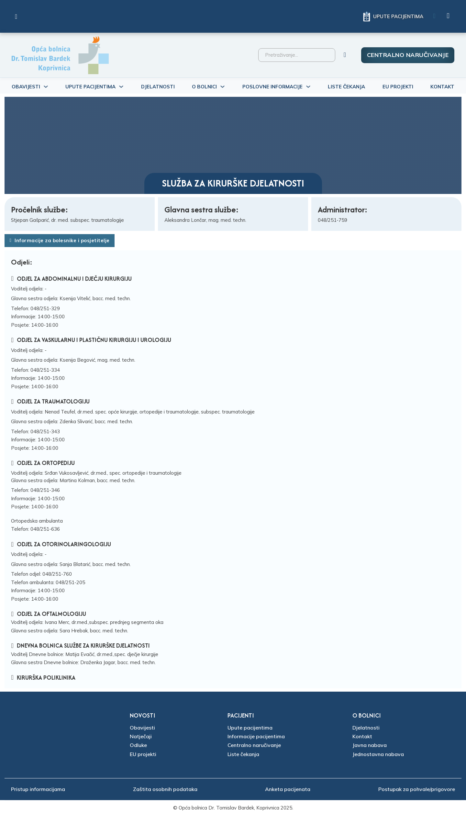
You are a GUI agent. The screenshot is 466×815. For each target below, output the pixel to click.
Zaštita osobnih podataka (165, 789)
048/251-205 (70, 582)
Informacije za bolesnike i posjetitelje (59, 240)
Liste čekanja (346, 87)
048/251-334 (45, 370)
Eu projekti (398, 87)
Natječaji (141, 736)
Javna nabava (369, 745)
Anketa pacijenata (287, 789)
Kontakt (442, 87)
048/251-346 (45, 490)
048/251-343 (45, 431)
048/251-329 (45, 308)
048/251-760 (57, 574)
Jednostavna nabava (378, 754)
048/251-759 (332, 220)
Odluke (138, 745)
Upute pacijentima (249, 727)
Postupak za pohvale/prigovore (416, 789)
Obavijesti (142, 727)
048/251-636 (45, 529)
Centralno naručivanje (408, 55)
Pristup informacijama (38, 789)
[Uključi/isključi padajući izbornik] (45, 86)
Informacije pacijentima (256, 736)
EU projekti (143, 754)
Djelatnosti (158, 87)
